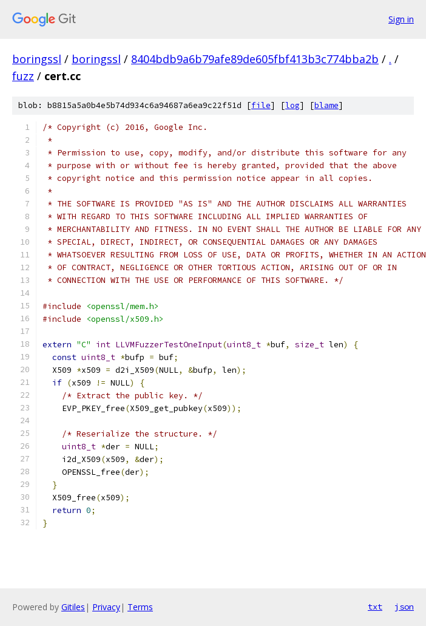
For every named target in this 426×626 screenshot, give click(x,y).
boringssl (36, 59)
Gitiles (73, 607)
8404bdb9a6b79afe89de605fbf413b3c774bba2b (255, 59)
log (292, 105)
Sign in (401, 19)
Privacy (106, 607)
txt (375, 606)
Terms (140, 607)
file (261, 105)
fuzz (23, 76)
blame (326, 105)
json (404, 606)
